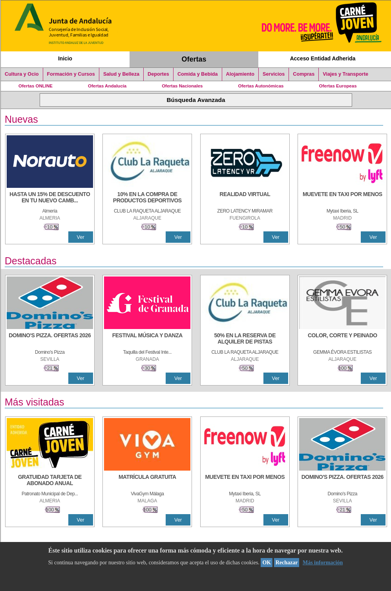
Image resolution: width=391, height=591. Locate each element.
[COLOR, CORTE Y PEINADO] (342, 339)
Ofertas (194, 59)
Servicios (274, 74)
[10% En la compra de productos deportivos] (147, 198)
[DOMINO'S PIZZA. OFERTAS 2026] (50, 339)
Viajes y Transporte (345, 74)
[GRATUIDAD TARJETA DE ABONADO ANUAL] (50, 480)
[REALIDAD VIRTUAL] (245, 198)
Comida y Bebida (197, 74)
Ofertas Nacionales (182, 86)
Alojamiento (240, 74)
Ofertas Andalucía (107, 86)
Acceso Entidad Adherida (323, 58)
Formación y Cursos (71, 74)
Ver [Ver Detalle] (80, 237)
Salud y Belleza (121, 74)
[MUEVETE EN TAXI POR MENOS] (342, 198)
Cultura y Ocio (22, 74)
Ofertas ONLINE (35, 86)
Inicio (65, 58)
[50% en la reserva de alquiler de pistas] (245, 339)
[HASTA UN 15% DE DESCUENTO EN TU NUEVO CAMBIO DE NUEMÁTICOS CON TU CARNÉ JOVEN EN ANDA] (50, 198)
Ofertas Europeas (338, 86)
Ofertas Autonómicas (260, 86)
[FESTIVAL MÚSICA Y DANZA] (147, 339)
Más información (323, 563)
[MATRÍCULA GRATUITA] (147, 480)
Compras (303, 74)
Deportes (158, 74)
